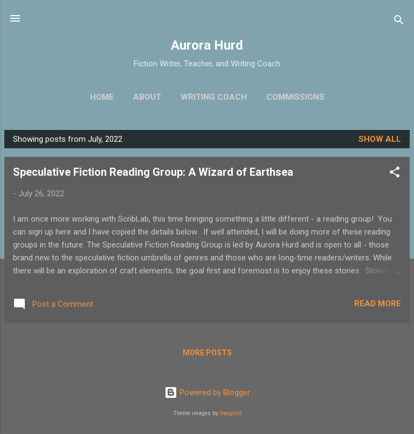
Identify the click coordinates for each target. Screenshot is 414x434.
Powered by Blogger (207, 392)
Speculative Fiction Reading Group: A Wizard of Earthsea (153, 172)
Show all (379, 139)
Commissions (295, 97)
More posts (207, 352)
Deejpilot (231, 413)
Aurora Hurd (207, 45)
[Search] (398, 21)
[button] (394, 174)
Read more (377, 303)
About (147, 97)
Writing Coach (214, 97)
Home (102, 97)
